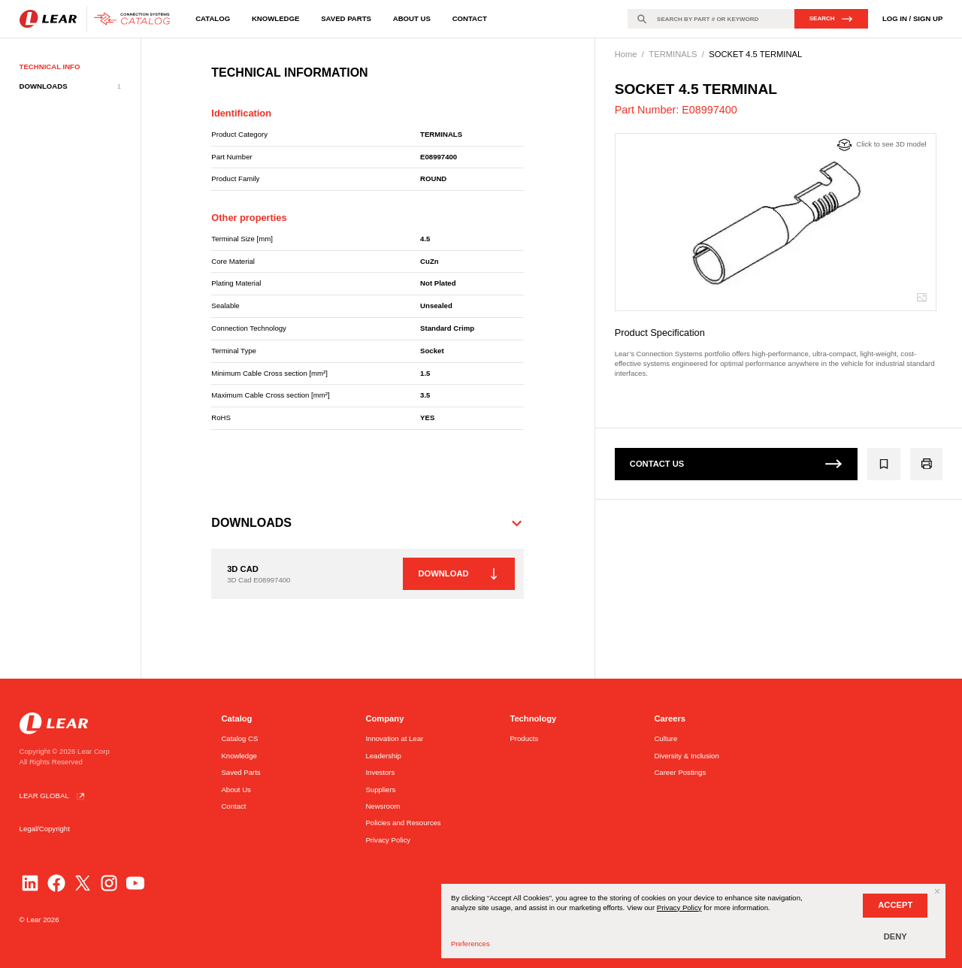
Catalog (212, 18)
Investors (380, 772)
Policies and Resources (402, 822)
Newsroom (382, 806)
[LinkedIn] (30, 883)
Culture (665, 738)
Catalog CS (239, 738)
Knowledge (275, 18)
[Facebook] (56, 883)
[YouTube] (135, 883)
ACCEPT (895, 904)
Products (524, 738)
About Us (412, 18)
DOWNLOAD (457, 574)
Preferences (470, 943)
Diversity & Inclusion (686, 756)
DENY (895, 936)
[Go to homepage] (98, 19)
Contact (469, 18)
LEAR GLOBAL (54, 796)
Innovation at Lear (394, 738)
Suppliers (380, 789)
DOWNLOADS (70, 87)
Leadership (383, 756)
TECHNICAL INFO (50, 66)
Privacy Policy (387, 840)
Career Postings (680, 772)
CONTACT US (736, 463)
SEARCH (831, 19)
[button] (367, 523)
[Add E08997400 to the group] (884, 464)
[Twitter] (82, 883)
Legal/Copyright (45, 828)
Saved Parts (346, 18)
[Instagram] (108, 883)
